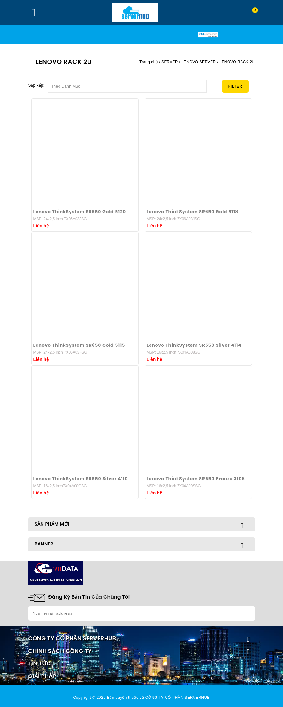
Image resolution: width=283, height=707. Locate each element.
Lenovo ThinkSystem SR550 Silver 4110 (80, 479)
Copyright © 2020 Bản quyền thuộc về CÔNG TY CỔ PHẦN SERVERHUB (141, 697)
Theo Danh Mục (127, 84)
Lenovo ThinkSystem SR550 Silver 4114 (194, 345)
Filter (235, 86)
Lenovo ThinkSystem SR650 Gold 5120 (79, 211)
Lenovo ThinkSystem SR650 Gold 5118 (193, 211)
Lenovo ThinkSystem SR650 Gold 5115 (79, 345)
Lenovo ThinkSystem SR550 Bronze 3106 (196, 479)
